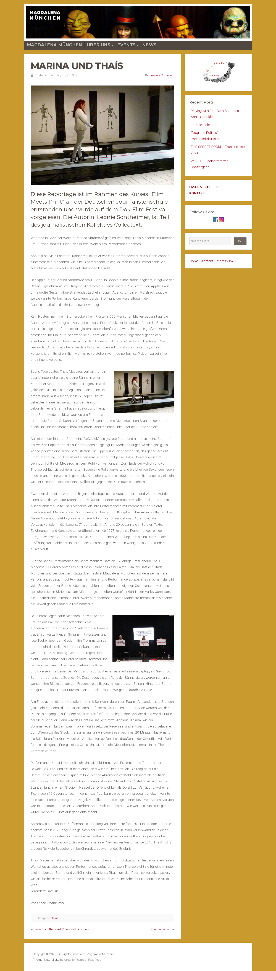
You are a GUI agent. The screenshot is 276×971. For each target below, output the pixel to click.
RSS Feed (94, 959)
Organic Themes (75, 959)
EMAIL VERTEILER (203, 187)
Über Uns (99, 44)
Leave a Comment (161, 75)
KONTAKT (197, 193)
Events (126, 44)
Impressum (224, 261)
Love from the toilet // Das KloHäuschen (61, 929)
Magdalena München (54, 44)
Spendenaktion (160, 929)
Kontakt (207, 261)
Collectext (127, 224)
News (149, 44)
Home (194, 261)
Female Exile (200, 125)
